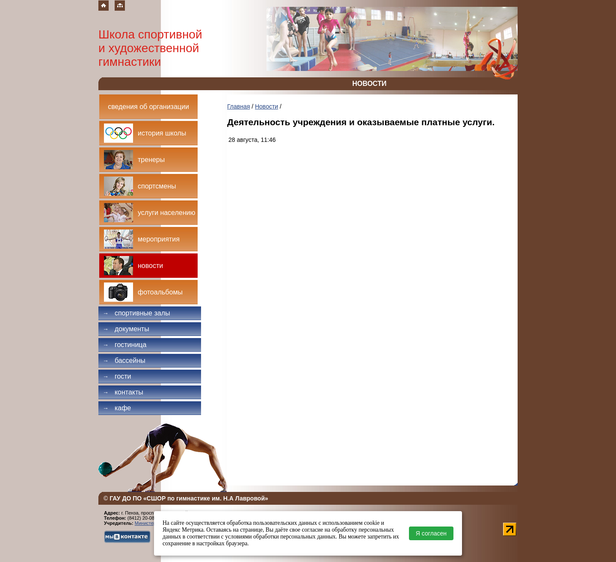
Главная (238, 106)
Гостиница (124, 344)
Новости (266, 106)
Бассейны (124, 360)
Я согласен (431, 533)
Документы (126, 328)
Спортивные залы (136, 313)
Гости (117, 376)
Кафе (117, 408)
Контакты (123, 392)
